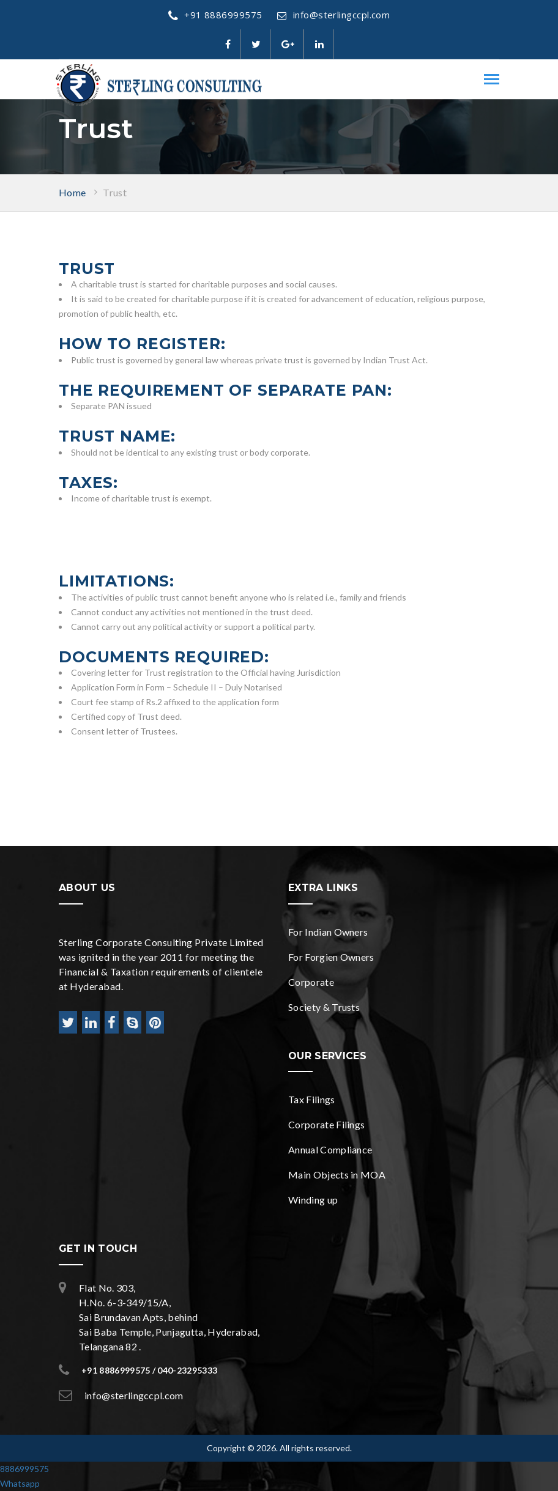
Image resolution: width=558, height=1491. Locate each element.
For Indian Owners (328, 932)
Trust (115, 192)
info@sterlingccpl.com (333, 15)
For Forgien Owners (331, 957)
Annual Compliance (330, 1149)
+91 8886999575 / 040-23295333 (149, 1370)
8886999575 (24, 1468)
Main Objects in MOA (336, 1174)
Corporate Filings (326, 1124)
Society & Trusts (324, 1007)
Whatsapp (20, 1483)
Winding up (313, 1199)
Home (72, 192)
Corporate (311, 982)
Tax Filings (311, 1099)
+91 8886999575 (215, 15)
